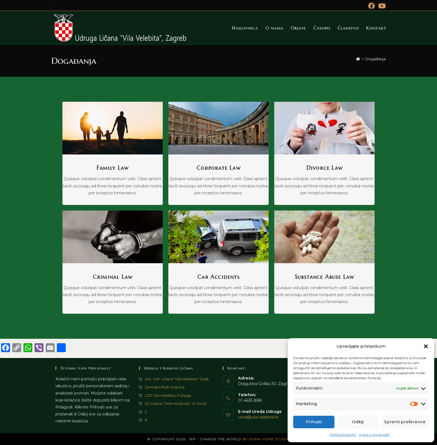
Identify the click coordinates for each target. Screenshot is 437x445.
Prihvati (314, 421)
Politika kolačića (343, 434)
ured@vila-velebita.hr (258, 417)
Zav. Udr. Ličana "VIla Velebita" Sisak (177, 379)
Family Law (112, 168)
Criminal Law (112, 277)
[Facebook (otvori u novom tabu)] (371, 6)
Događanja (375, 59)
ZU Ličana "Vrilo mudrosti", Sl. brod (175, 403)
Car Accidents (218, 277)
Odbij (357, 421)
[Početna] (358, 59)
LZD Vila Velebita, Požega (168, 395)
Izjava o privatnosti (374, 434)
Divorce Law (324, 168)
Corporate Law (218, 168)
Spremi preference (405, 421)
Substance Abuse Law (324, 277)
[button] (426, 346)
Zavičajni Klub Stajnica (164, 387)
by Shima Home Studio (266, 439)
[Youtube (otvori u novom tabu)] (381, 6)
